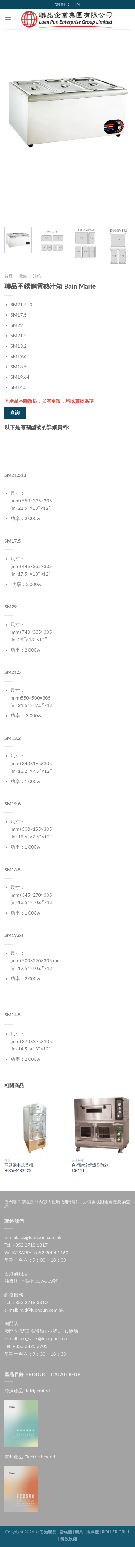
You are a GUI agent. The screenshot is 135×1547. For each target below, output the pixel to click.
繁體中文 (62, 4)
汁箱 (37, 276)
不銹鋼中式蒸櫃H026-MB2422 (18, 1168)
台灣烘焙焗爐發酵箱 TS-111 (90, 1168)
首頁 (8, 276)
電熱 (23, 276)
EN (77, 4)
